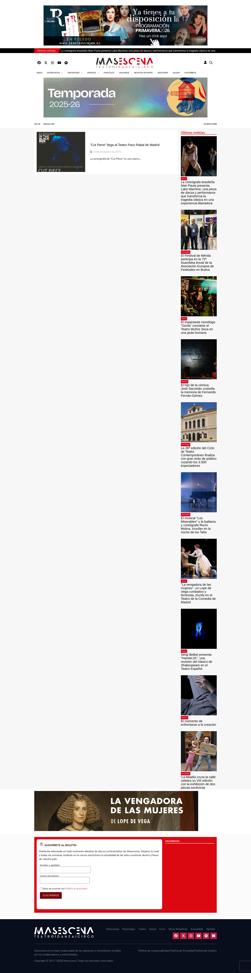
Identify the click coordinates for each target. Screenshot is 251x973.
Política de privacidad (76, 888)
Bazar (176, 72)
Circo (162, 929)
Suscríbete (190, 72)
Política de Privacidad (182, 950)
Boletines (163, 72)
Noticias (93, 73)
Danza (184, 178)
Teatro (184, 318)
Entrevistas (55, 73)
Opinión (184, 381)
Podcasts (109, 72)
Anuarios (124, 72)
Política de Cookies (206, 950)
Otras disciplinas (177, 929)
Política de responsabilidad (153, 950)
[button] (211, 62)
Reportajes (75, 73)
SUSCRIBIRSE (51, 895)
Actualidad (186, 252)
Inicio (39, 72)
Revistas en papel (143, 72)
